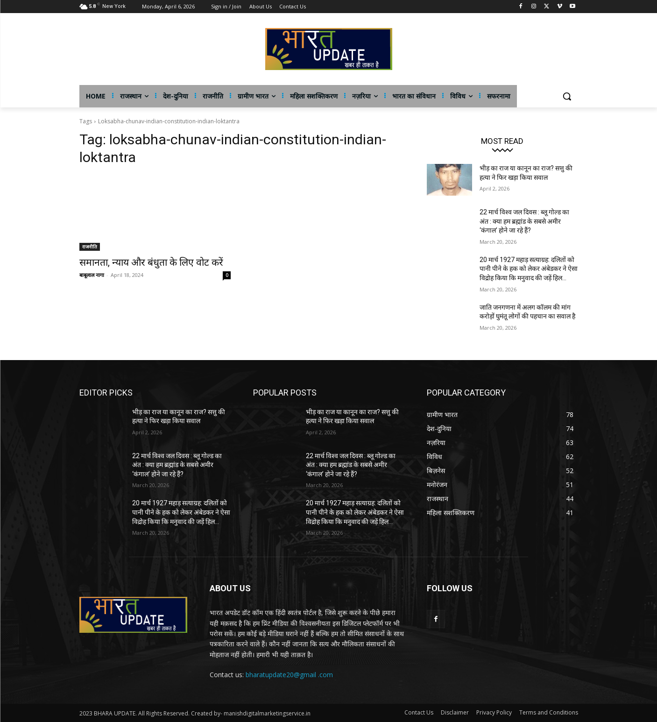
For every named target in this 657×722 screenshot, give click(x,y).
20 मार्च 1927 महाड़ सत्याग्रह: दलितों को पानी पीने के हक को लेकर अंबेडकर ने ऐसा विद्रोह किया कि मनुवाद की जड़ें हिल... (529, 269)
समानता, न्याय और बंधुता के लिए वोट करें (151, 262)
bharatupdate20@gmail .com (289, 674)
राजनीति (89, 246)
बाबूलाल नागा (91, 274)
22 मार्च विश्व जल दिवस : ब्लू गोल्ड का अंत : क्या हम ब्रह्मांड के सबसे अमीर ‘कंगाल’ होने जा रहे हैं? (524, 221)
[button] (567, 96)
